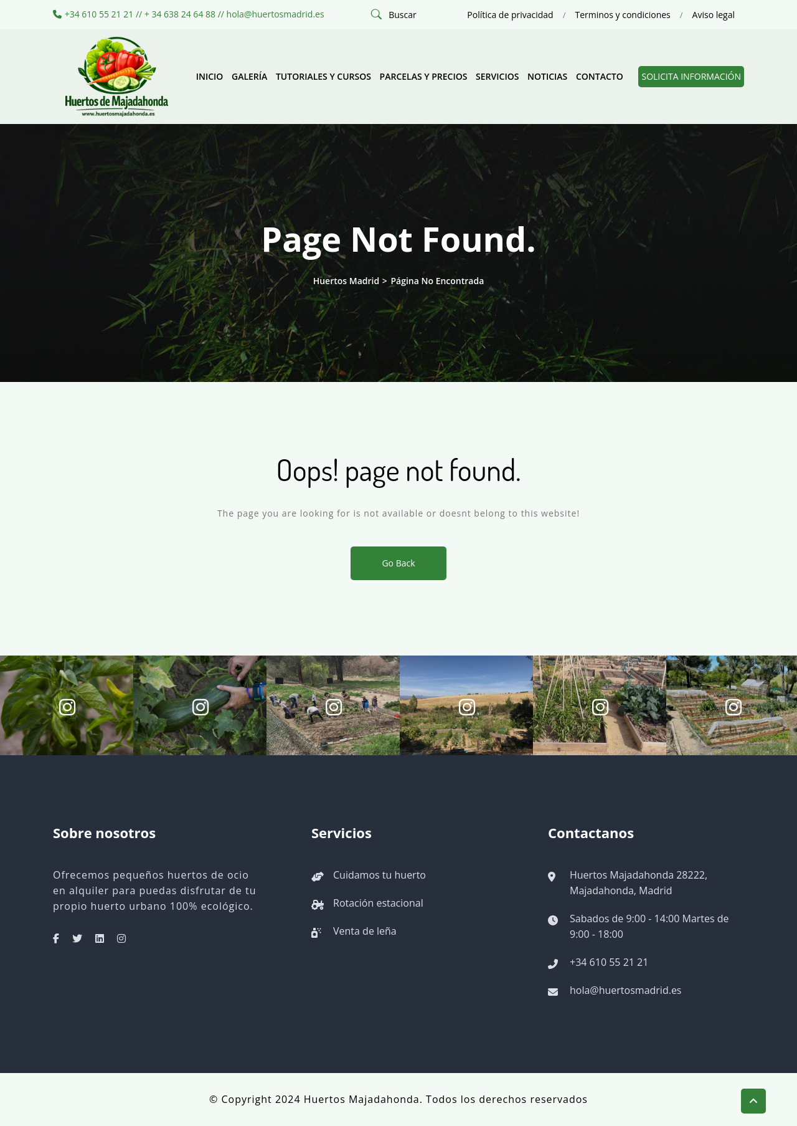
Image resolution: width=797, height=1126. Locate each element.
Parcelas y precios (424, 76)
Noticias (547, 76)
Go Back (398, 563)
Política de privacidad (510, 15)
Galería (249, 76)
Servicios (497, 76)
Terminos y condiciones (622, 15)
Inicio (210, 76)
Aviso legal (713, 15)
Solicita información (691, 76)
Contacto (599, 76)
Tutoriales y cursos (323, 76)
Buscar (403, 15)
